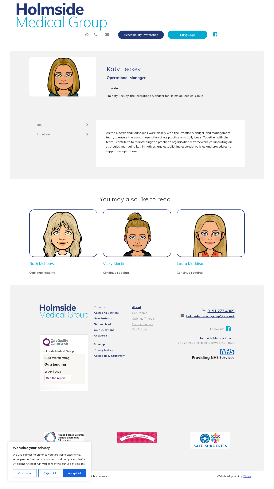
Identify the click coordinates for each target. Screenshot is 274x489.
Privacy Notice (99, 348)
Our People (139, 316)
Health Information (79, 32)
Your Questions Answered (106, 333)
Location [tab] (62, 131)
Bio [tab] (62, 121)
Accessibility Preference (181, 7)
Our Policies (139, 333)
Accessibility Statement (105, 354)
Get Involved (97, 327)
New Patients (224, 19)
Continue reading (42, 276)
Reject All (50, 473)
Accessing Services (101, 316)
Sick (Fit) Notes (170, 19)
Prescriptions (137, 19)
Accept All (74, 473)
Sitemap (94, 342)
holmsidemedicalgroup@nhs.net (221, 319)
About (69, 19)
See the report (45, 383)
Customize (25, 473)
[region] (49, 461)
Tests (198, 19)
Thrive (247, 483)
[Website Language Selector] (228, 7)
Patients (95, 310)
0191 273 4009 (231, 314)
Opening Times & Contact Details (148, 322)
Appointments (102, 19)
